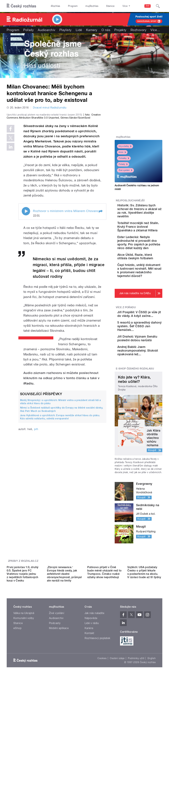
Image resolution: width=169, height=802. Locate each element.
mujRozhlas (91, 6)
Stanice (110, 6)
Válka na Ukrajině (23, 713)
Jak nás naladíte (94, 713)
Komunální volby (23, 718)
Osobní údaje (117, 758)
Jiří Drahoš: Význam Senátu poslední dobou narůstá (147, 408)
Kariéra (89, 728)
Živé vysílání (125, 170)
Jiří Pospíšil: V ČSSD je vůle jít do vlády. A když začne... (148, 369)
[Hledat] (157, 6)
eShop (17, 728)
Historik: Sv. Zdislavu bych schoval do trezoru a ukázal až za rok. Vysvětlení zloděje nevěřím (149, 216)
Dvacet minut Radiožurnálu (50, 107)
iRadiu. (28, 439)
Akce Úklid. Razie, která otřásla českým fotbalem (147, 293)
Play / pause (26, 267)
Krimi (122, 152)
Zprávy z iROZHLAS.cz (23, 637)
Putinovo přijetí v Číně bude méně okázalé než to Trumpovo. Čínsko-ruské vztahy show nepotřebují (104, 672)
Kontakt (89, 733)
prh (36, 485)
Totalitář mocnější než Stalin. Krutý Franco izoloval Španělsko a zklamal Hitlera (149, 241)
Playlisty (65, 30)
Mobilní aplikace (59, 728)
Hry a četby (125, 146)
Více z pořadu (126, 358)
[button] (100, 267)
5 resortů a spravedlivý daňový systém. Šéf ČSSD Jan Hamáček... (147, 388)
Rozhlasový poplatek (97, 738)
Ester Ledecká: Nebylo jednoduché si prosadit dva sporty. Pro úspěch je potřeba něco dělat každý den (149, 268)
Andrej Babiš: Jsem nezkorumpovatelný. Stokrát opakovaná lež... (150, 426)
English (152, 758)
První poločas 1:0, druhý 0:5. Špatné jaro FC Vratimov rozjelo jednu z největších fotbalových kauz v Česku (22, 674)
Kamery (91, 30)
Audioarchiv (46, 30)
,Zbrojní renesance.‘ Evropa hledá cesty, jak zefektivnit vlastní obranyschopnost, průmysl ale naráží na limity (64, 674)
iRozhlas (55, 6)
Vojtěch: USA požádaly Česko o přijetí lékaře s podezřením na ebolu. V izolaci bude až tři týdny (144, 672)
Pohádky (124, 158)
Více (155, 30)
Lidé (79, 30)
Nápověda (91, 718)
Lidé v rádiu (92, 723)
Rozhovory (138, 30)
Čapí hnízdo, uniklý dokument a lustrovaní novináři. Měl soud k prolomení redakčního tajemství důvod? (148, 316)
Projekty (120, 30)
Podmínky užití (136, 758)
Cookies (101, 758)
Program (73, 6)
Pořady (28, 30)
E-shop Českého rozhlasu (135, 445)
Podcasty (55, 723)
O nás (105, 30)
